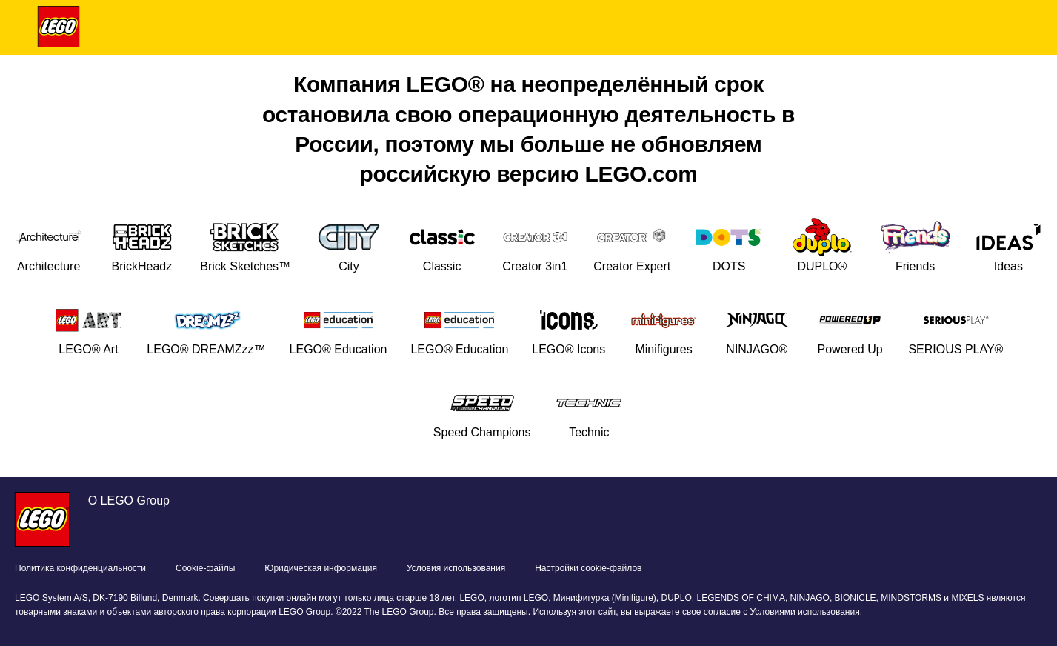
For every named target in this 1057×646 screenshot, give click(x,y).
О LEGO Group (129, 500)
